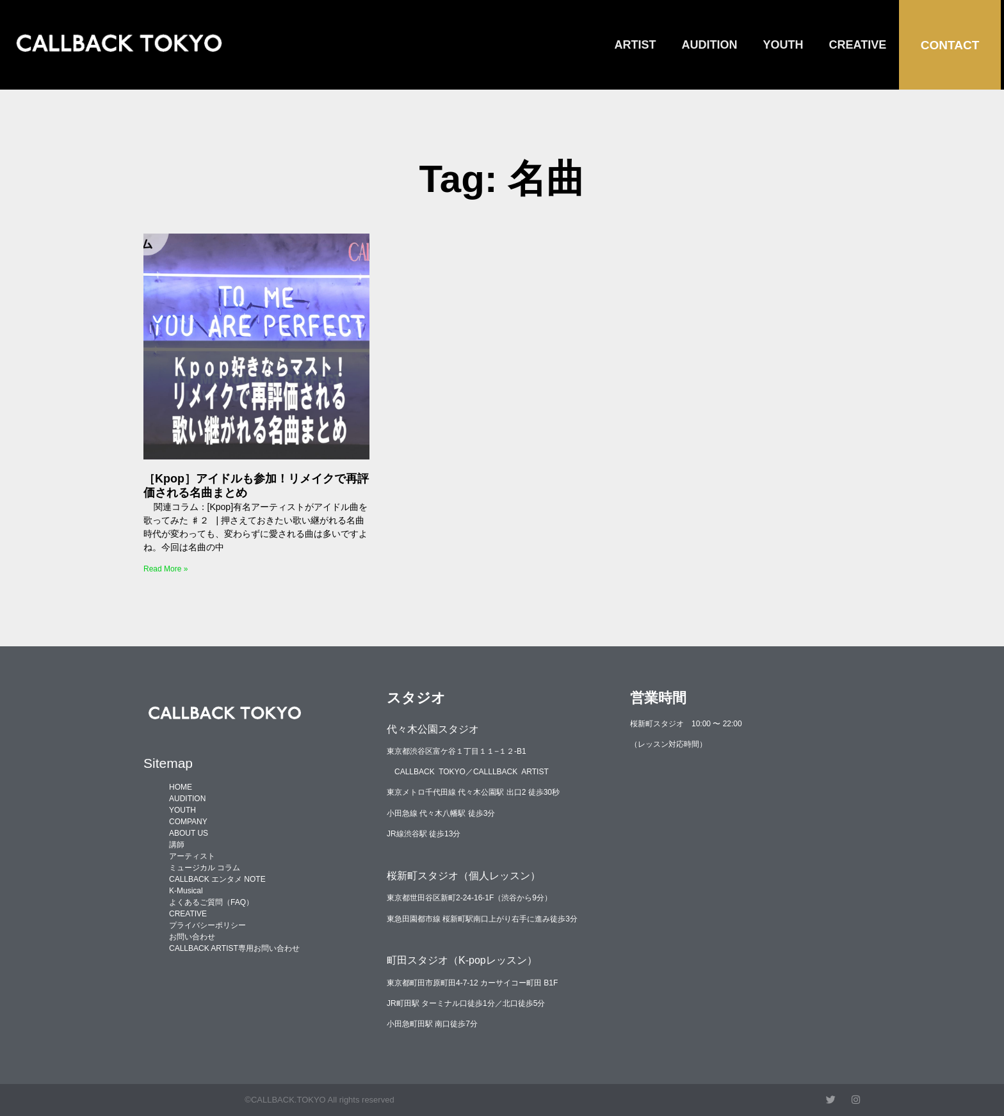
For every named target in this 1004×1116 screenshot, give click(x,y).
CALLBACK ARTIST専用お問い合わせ (234, 948)
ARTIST (635, 44)
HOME (180, 787)
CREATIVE (858, 44)
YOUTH (783, 44)
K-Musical (186, 890)
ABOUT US (188, 833)
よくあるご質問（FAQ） (211, 902)
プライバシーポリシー (207, 925)
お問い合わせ (192, 936)
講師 (176, 844)
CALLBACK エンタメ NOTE (217, 879)
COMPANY (188, 821)
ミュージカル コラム (204, 867)
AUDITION (710, 44)
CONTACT (950, 45)
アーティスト (192, 856)
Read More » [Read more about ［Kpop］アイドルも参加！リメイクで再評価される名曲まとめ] (165, 568)
